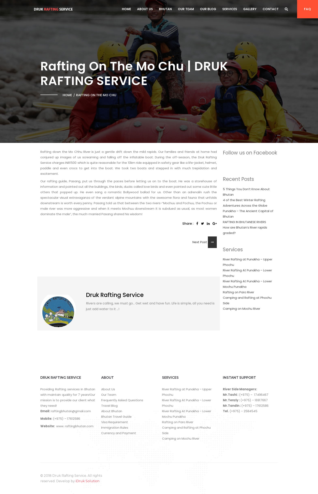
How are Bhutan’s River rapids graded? (245, 230)
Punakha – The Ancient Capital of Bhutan (248, 214)
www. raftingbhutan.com (74, 426)
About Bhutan (111, 411)
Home (126, 9)
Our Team (186, 9)
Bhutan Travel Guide (116, 416)
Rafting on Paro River (238, 292)
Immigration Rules (114, 427)
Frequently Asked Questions (122, 400)
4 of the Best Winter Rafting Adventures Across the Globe (245, 203)
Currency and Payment (118, 433)
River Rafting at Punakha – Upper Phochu (247, 262)
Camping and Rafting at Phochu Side (247, 300)
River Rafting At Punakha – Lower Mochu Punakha (247, 284)
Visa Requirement (114, 422)
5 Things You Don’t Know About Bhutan (246, 192)
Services (229, 9)
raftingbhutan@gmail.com (70, 411)
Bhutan (165, 9)
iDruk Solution (87, 481)
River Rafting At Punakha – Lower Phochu (247, 273)
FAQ (307, 9)
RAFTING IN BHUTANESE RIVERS (244, 222)
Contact (271, 9)
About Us (145, 9)
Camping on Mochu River (241, 308)
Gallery (250, 9)
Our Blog (208, 9)
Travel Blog (109, 405)
